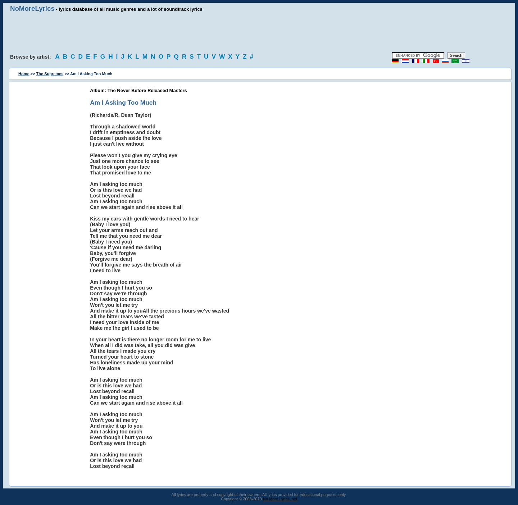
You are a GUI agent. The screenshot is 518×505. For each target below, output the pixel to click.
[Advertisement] (259, 32)
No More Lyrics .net (280, 499)
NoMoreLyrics (32, 8)
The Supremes (50, 74)
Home (23, 74)
